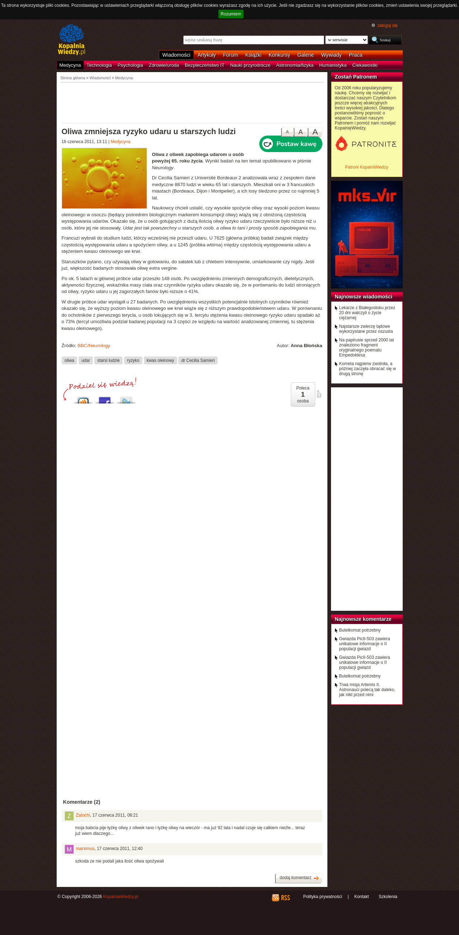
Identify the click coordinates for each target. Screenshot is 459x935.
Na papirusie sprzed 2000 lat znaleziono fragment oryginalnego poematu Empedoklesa (366, 347)
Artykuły (207, 55)
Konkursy (279, 55)
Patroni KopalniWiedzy (366, 167)
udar (85, 360)
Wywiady (331, 55)
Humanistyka (332, 65)
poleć (319, 394)
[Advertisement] (192, 102)
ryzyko (133, 360)
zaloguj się (387, 25)
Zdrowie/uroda (164, 65)
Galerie (305, 55)
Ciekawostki (365, 65)
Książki (253, 55)
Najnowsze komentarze (363, 619)
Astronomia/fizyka (294, 65)
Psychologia (130, 65)
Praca (356, 55)
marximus (85, 848)
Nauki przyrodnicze (250, 65)
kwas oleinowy (160, 360)
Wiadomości (176, 55)
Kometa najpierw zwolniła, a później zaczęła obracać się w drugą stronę (367, 368)
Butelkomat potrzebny (360, 630)
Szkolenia (388, 896)
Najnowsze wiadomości (364, 296)
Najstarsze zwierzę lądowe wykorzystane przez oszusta (366, 329)
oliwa (69, 360)
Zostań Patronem (356, 77)
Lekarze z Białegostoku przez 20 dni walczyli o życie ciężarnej (367, 312)
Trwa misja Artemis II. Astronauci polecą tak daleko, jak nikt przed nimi (367, 689)
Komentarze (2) (81, 802)
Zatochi (83, 815)
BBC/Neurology (93, 345)
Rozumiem (231, 13)
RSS (285, 897)
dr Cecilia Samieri (198, 360)
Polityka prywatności (322, 896)
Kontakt (361, 896)
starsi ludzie (108, 360)
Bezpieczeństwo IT (204, 65)
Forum (230, 55)
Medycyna (70, 65)
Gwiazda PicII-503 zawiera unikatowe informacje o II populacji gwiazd (364, 643)
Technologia (99, 65)
